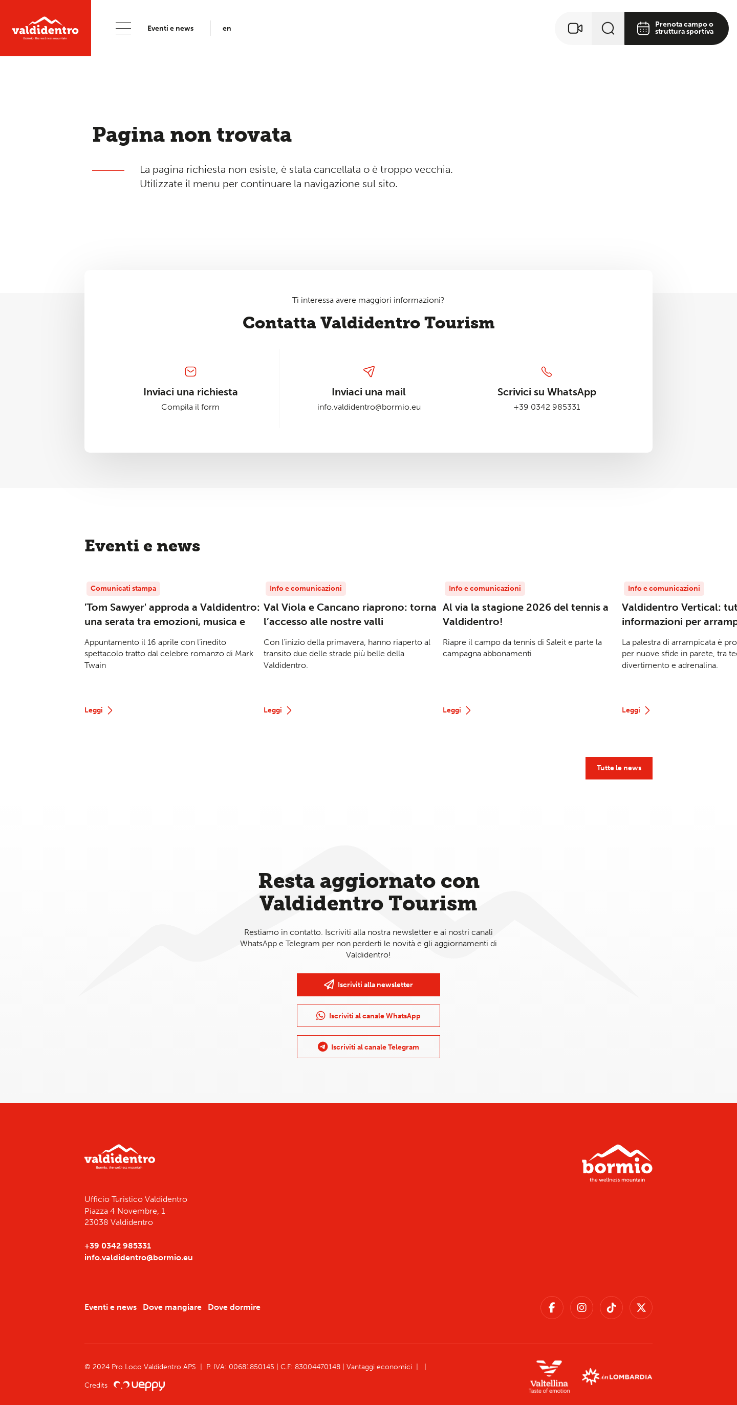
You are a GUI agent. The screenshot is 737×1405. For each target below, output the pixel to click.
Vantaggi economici (379, 1367)
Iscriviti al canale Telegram (368, 1047)
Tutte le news (619, 768)
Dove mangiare (172, 1307)
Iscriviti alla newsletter (368, 984)
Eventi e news (170, 28)
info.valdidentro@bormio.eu (369, 407)
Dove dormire (234, 1307)
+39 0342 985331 (546, 407)
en (227, 28)
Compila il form (190, 407)
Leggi (100, 710)
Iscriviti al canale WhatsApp (368, 1016)
